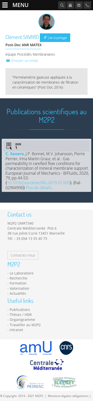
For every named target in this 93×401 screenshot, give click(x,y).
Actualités (18, 293)
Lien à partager (55, 37)
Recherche (18, 278)
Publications (20, 309)
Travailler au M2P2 (25, 324)
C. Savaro (14, 153)
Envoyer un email (21, 60)
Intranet (16, 329)
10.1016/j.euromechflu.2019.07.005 (38, 182)
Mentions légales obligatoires (68, 396)
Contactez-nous (23, 255)
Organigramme (22, 319)
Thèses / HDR (21, 314)
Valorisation (19, 288)
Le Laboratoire (21, 273)
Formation (18, 283)
